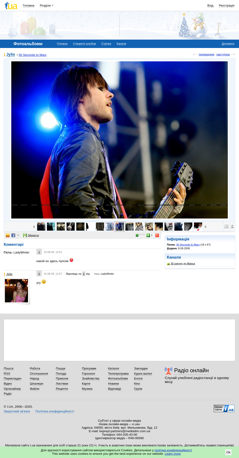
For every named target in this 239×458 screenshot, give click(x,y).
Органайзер (12, 388)
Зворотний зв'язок (17, 411)
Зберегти (31, 235)
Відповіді (114, 388)
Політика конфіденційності (54, 411)
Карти (86, 383)
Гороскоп (88, 373)
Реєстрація (226, 5)
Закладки (141, 368)
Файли (34, 388)
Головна (28, 5)
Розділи (45, 5)
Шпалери (36, 383)
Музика (87, 388)
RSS (7, 373)
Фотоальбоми (118, 378)
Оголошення (39, 373)
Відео (8, 383)
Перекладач (12, 378)
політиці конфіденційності (173, 450)
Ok (228, 452)
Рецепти (62, 388)
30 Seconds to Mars (33, 55)
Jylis (10, 55)
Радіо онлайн (191, 370)
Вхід (210, 5)
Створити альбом (84, 43)
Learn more (173, 453)
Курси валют (143, 373)
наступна (223, 54)
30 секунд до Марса (181, 263)
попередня (206, 54)
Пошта (8, 368)
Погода (61, 373)
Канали (121, 43)
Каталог (114, 368)
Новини (113, 383)
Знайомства (90, 378)
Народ (34, 378)
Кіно (137, 383)
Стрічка (106, 43)
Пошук (60, 368)
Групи (138, 388)
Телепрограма (118, 373)
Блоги (138, 378)
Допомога (228, 43)
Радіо (8, 393)
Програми (89, 368)
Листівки (62, 383)
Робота (35, 368)
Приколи (62, 378)
